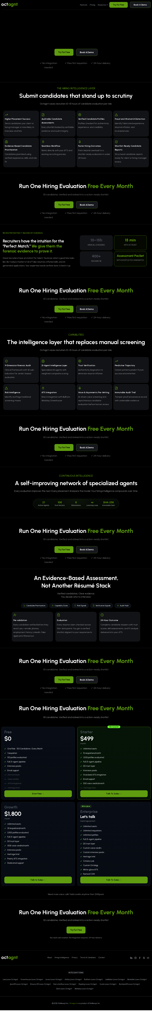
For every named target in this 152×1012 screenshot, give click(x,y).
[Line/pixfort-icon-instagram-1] (135, 959)
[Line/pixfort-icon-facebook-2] (140, 959)
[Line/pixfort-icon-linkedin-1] (131, 959)
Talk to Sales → (38, 881)
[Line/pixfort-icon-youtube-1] (148, 959)
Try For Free (118, 5)
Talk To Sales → (114, 795)
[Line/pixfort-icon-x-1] (144, 959)
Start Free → (38, 795)
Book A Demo (140, 5)
